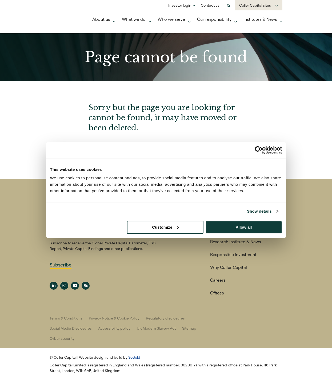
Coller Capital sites (255, 5)
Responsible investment (233, 254)
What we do (134, 19)
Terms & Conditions (66, 318)
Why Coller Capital (228, 267)
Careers (217, 280)
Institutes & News (260, 19)
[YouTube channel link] (75, 286)
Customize (165, 227)
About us (101, 19)
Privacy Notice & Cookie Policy (114, 318)
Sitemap (189, 328)
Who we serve (171, 19)
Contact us (210, 5)
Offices (217, 293)
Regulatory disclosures (165, 318)
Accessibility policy (114, 328)
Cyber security (62, 338)
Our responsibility (214, 19)
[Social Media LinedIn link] (54, 286)
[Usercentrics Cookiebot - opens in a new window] (258, 150)
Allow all (244, 227)
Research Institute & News (235, 241)
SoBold (134, 357)
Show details (259, 211)
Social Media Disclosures (71, 328)
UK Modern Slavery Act (156, 328)
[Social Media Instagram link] (64, 286)
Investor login (179, 5)
